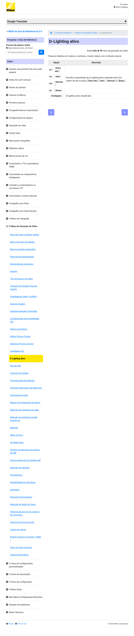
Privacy (11, 624)
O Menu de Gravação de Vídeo (86, 33)
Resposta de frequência (21, 497)
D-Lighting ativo (17, 358)
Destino (13, 271)
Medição (14, 428)
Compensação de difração (22, 380)
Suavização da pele (19, 395)
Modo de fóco (16, 435)
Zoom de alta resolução (21, 547)
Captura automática (19, 555)
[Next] (125, 112)
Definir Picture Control (20, 336)
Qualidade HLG (17, 351)
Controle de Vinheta (19, 373)
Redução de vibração (19, 467)
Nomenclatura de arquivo (22, 264)
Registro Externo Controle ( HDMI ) (25, 538)
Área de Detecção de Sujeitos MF (25, 460)
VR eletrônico (16, 475)
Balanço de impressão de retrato (25, 402)
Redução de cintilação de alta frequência (23, 419)
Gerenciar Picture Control (21, 344)
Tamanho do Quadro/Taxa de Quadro (23, 288)
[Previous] (51, 112)
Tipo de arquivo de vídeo (21, 279)
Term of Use (22, 624)
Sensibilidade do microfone (22, 482)
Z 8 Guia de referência (63, 33)
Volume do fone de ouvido (22, 522)
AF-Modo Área (16, 442)
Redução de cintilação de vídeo (24, 410)
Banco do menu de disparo (22, 242)
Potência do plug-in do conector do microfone (25, 513)
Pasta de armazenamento (22, 256)
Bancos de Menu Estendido (22, 249)
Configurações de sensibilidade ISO (24, 320)
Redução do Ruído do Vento (23, 504)
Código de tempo (18, 529)
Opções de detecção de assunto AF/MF (25, 451)
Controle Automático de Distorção (26, 388)
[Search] (21, 52)
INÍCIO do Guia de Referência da (25, 31)
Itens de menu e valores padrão (24, 234)
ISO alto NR (15, 366)
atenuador (14, 490)
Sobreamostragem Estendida (23, 311)
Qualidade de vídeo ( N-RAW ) (23, 296)
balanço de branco (18, 329)
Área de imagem (17, 304)
